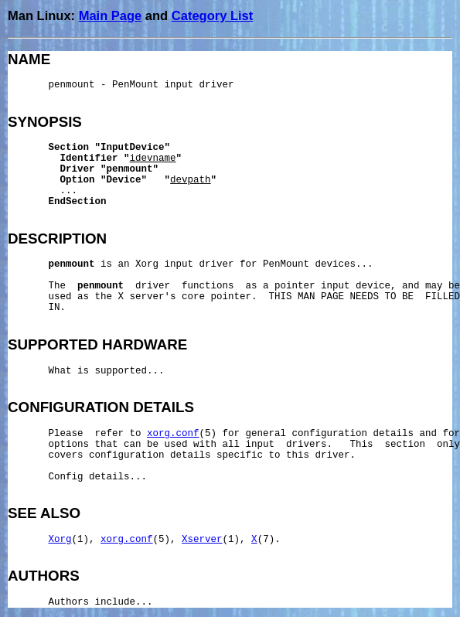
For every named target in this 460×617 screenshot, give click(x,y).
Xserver (202, 539)
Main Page (110, 15)
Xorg (60, 539)
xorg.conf (173, 433)
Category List (212, 15)
